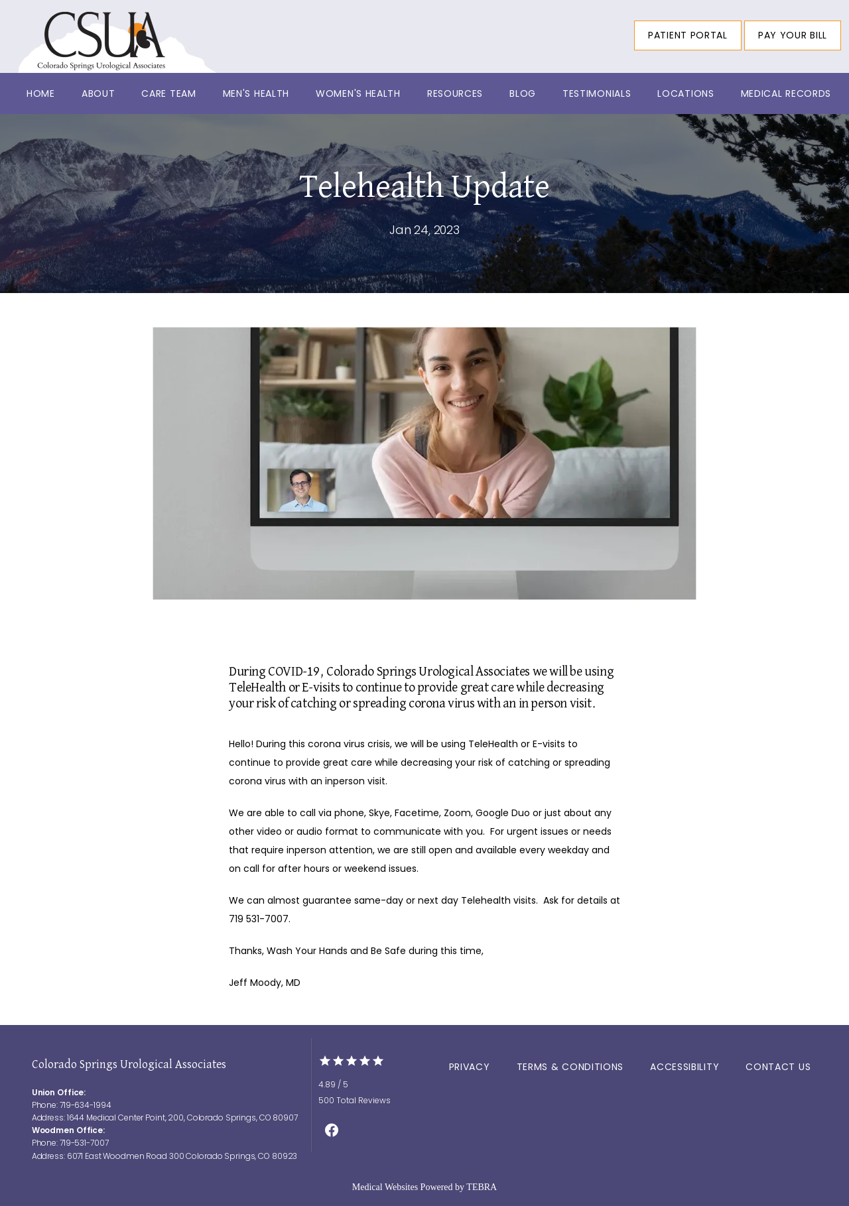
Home (41, 93)
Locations (685, 93)
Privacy (469, 1066)
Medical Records (786, 93)
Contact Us (778, 1066)
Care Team (168, 93)
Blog (522, 93)
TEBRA (481, 1187)
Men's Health (256, 93)
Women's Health (358, 93)
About (98, 93)
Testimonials (596, 93)
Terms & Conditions (570, 1066)
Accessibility (684, 1066)
